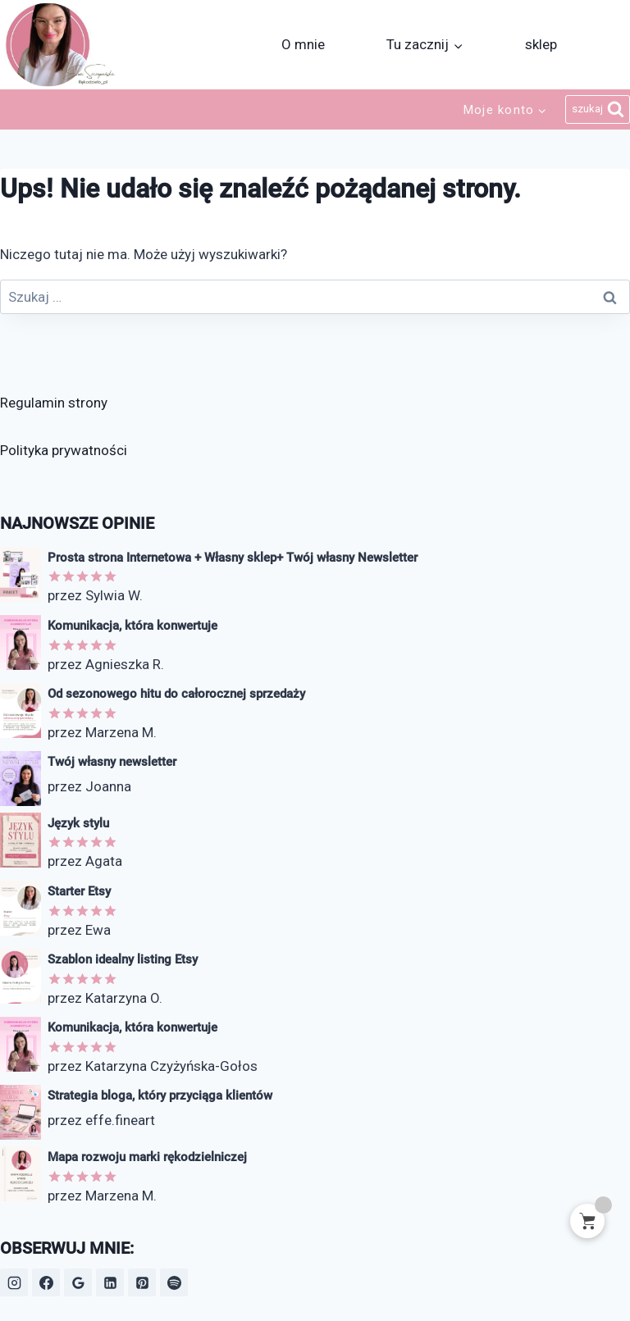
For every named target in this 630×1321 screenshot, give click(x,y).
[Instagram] (14, 1282)
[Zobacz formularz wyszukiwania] (597, 110)
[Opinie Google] (78, 1282)
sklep (541, 44)
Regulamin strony (53, 402)
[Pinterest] (142, 1282)
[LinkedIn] (110, 1282)
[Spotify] (174, 1282)
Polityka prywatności (63, 450)
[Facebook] (46, 1282)
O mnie (303, 44)
